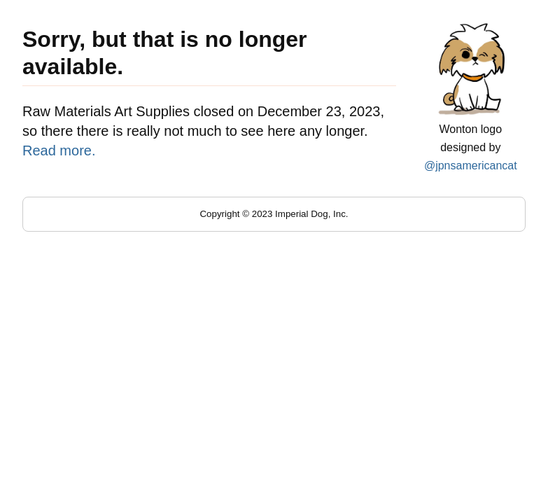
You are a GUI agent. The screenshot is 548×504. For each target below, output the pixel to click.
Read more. (59, 150)
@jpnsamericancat (470, 166)
